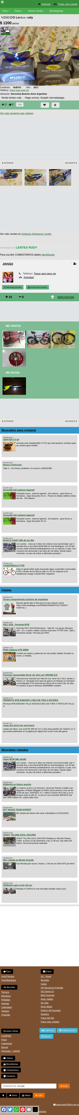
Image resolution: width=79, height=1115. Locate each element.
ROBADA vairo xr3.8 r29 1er (17, 885)
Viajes (44, 984)
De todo (44, 1003)
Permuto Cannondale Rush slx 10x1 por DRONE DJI (30, 675)
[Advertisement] (39, 310)
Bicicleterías (56, 11)
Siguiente (71, 163)
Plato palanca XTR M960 (15, 650)
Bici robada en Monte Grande (18, 860)
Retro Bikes (46, 1006)
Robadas (5, 999)
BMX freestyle (47, 995)
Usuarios (9, 1076)
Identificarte (48, 254)
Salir (38, 1095)
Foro (5, 11)
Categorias (6, 1043)
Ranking (45, 1014)
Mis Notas (13, 372)
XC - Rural (46, 976)
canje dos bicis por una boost (18, 725)
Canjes (6, 590)
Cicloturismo (11, 1070)
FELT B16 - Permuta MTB (16, 624)
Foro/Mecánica (8, 980)
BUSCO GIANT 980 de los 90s (18, 540)
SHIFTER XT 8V (11, 439)
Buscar (4, 1047)
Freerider (5, 1015)
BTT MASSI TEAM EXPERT (17, 809)
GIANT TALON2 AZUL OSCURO (19, 835)
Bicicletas (8, 17)
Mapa (26, 1095)
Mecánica (6, 996)
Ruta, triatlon (47, 999)
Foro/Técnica (7, 976)
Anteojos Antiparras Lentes (36, 234)
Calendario (6, 1007)
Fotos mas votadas (50, 1022)
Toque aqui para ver (19, 90)
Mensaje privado (12, 287)
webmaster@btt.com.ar (66, 1104)
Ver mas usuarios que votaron (17, 113)
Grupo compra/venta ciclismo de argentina (25, 599)
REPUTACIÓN (66, 297)
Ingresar (46, 4)
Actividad (28, 277)
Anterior (8, 163)
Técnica (5, 992)
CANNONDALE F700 (13, 565)
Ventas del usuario (37, 287)
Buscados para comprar (19, 430)
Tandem (5, 1011)
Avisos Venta (35, 11)
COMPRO (6, 1036)
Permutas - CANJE (10, 1051)
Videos (24, 17)
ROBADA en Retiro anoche (17, 784)
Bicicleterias (10, 1064)
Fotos (18, 11)
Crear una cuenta (67, 4)
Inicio (13, 1095)
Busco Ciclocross (12, 464)
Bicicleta (9, 987)
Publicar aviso (67, 1030)
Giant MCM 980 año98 (14, 759)
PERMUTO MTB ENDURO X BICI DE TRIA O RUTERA (30, 700)
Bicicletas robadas (15, 750)
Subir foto (48, 1030)
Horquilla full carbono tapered (18, 490)
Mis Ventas (13, 326)
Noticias (5, 1003)
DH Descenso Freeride (52, 987)
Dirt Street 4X (47, 991)
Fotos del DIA (47, 1018)
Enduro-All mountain (51, 1010)
